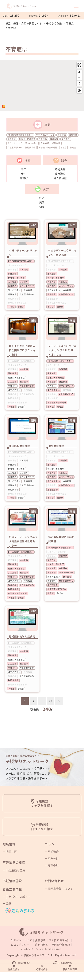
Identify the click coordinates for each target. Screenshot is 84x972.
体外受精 (73, 135)
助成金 (73, 147)
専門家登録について (60, 889)
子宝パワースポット (18, 897)
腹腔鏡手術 (30, 147)
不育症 (63, 147)
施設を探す (14, 968)
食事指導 (45, 143)
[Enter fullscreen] (79, 65)
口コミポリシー (20, 944)
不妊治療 (53, 852)
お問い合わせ (54, 881)
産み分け (53, 858)
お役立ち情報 (12, 889)
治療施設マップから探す (42, 803)
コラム (49, 844)
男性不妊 (66, 139)
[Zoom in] (79, 72)
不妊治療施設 (12, 881)
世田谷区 (11, 852)
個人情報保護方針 (59, 940)
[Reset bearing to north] (79, 83)
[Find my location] (79, 90)
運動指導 (56, 143)
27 (50, 701)
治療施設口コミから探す (42, 826)
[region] (42, 85)
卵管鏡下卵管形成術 (48, 147)
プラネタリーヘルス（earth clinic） (42, 949)
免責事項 (40, 940)
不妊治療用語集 (15, 870)
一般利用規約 (40, 944)
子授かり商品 (70, 968)
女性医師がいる (15, 147)
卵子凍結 (62, 135)
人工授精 (43, 139)
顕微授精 (12, 139)
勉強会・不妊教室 (27, 139)
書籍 (8, 903)
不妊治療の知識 (14, 862)
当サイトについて (21, 940)
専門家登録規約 (61, 944)
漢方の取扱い (31, 143)
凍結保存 (54, 139)
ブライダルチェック (45, 135)
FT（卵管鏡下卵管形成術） (20, 135)
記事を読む (42, 968)
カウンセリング (15, 143)
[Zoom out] (79, 77)
